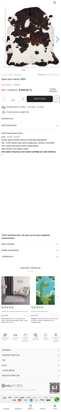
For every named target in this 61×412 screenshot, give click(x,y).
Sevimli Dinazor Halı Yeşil (39, 311)
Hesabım (43, 408)
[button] (57, 39)
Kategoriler (18, 408)
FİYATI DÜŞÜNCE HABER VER (17, 112)
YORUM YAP (41, 75)
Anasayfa (6, 408)
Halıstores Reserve (11, 75)
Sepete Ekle (40, 99)
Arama (55, 408)
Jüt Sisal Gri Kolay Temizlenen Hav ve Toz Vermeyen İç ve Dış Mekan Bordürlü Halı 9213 (14, 312)
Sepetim (30, 408)
